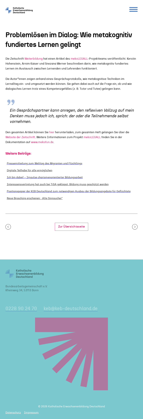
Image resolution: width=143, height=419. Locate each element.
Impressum (31, 412)
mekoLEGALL (79, 58)
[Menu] (133, 10)
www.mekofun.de (42, 142)
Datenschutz (13, 412)
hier (51, 132)
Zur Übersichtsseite (71, 226)
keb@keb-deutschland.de (71, 308)
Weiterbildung (34, 58)
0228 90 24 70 (21, 308)
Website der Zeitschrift (20, 137)
